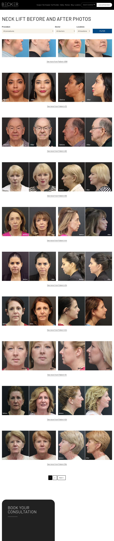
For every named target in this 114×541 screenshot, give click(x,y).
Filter (102, 31)
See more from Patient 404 (57, 419)
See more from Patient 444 (57, 240)
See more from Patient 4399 (57, 61)
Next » (61, 478)
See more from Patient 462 (57, 151)
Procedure (6, 27)
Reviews (67, 5)
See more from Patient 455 (57, 196)
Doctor (57, 27)
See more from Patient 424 (57, 330)
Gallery (62, 5)
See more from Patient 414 (57, 375)
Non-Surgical (46, 5)
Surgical (39, 5)
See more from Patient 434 (57, 285)
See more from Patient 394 (57, 464)
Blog (72, 5)
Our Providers (55, 5)
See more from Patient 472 (57, 106)
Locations (78, 5)
